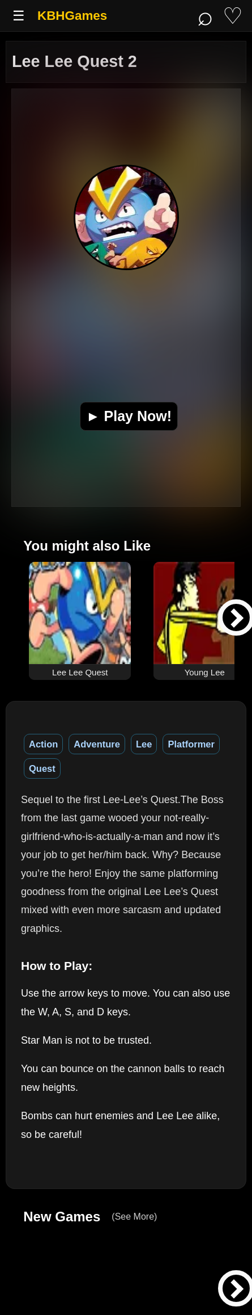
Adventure (97, 744)
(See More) (134, 1216)
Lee (144, 744)
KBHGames (72, 16)
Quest (42, 768)
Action (43, 744)
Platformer (191, 744)
